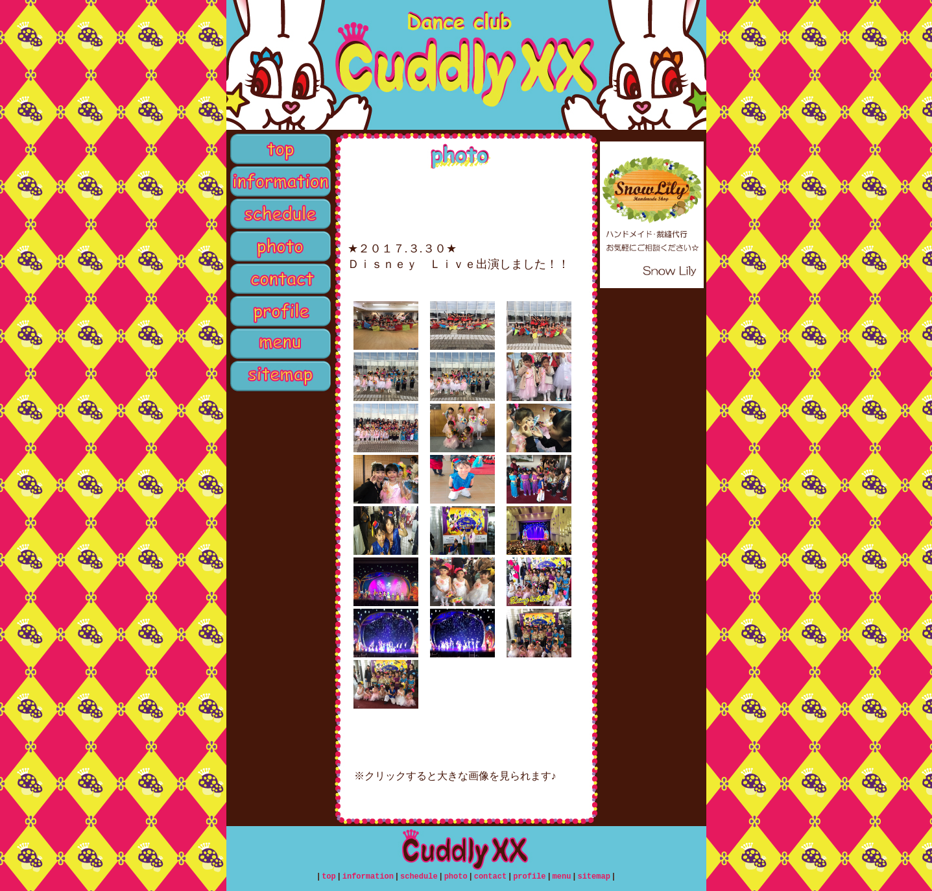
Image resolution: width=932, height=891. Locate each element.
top (279, 149)
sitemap (279, 376)
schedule (279, 214)
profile (279, 311)
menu (279, 344)
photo (279, 246)
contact (279, 279)
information (279, 181)
